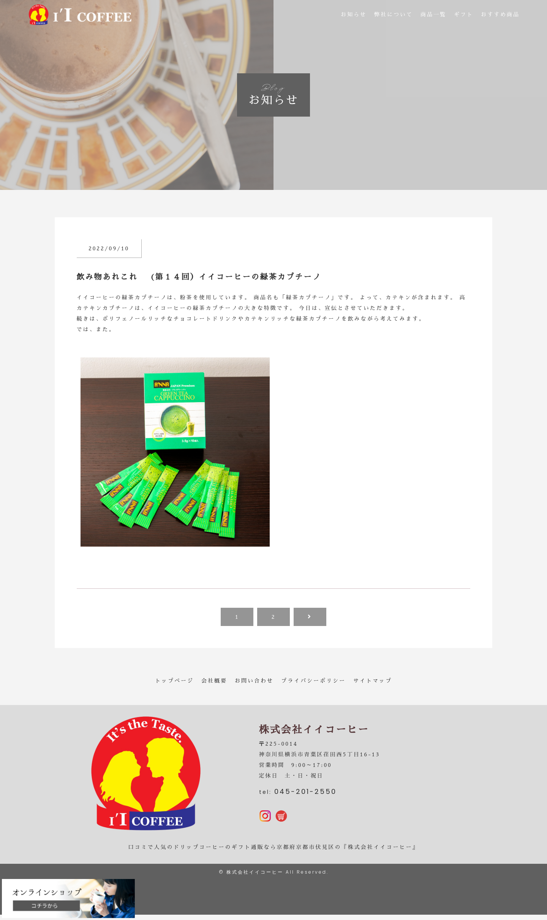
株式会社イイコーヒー (254, 877)
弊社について (393, 15)
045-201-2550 (305, 794)
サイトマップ (372, 680)
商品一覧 (433, 15)
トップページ (174, 680)
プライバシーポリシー (313, 680)
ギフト (463, 15)
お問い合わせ (254, 680)
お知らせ (354, 15)
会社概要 (214, 680)
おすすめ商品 (500, 15)
